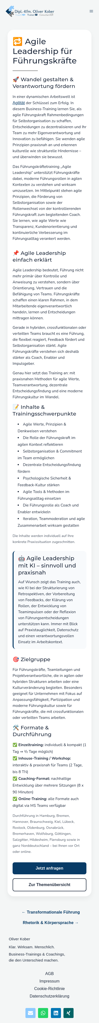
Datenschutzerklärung (50, 996)
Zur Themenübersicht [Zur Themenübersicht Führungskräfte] (49, 885)
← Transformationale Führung (51, 912)
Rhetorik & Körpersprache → (51, 923)
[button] (91, 11)
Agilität (19, 103)
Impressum (49, 981)
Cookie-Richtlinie (49, 989)
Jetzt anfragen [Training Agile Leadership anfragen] (49, 868)
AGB (49, 974)
